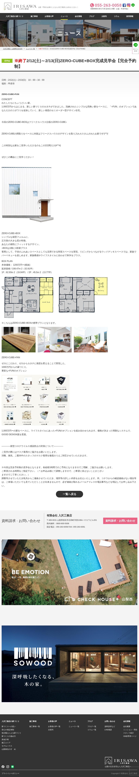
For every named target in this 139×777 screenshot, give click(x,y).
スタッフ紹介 (128, 733)
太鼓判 (104, 16)
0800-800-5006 (62, 523)
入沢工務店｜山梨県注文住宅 (12, 49)
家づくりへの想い (9, 726)
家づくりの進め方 (9, 736)
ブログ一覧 (91, 726)
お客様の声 (49, 16)
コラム (116, 16)
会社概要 (126, 726)
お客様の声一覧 (54, 726)
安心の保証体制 (8, 730)
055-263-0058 (62, 527)
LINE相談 (108, 730)
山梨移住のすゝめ (9, 749)
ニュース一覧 (30, 49)
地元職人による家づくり (11, 733)
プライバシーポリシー (10, 773)
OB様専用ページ (129, 736)
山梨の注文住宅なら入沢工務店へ (118, 766)
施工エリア (6, 743)
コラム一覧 (91, 730)
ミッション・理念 (130, 730)
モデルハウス (7, 746)
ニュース (64, 16)
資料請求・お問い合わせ (120, 520)
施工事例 (34, 16)
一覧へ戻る (69, 494)
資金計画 (5, 739)
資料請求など (110, 726)
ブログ (91, 16)
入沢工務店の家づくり (14, 16)
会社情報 (78, 16)
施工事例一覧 (34, 726)
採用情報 (129, 16)
